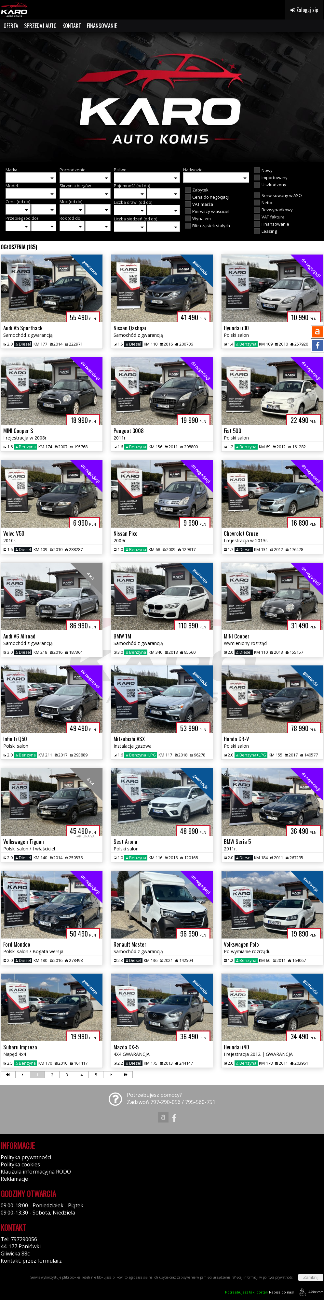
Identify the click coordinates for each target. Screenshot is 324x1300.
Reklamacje (14, 1178)
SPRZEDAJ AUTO (40, 26)
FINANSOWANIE (102, 26)
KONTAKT (71, 26)
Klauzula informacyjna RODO (36, 1171)
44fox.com (310, 1292)
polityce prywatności (278, 1277)
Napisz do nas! (259, 1292)
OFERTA (11, 26)
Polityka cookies (20, 1164)
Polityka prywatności (26, 1157)
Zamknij (310, 1277)
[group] (162, 97)
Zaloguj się (304, 10)
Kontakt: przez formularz (31, 1260)
